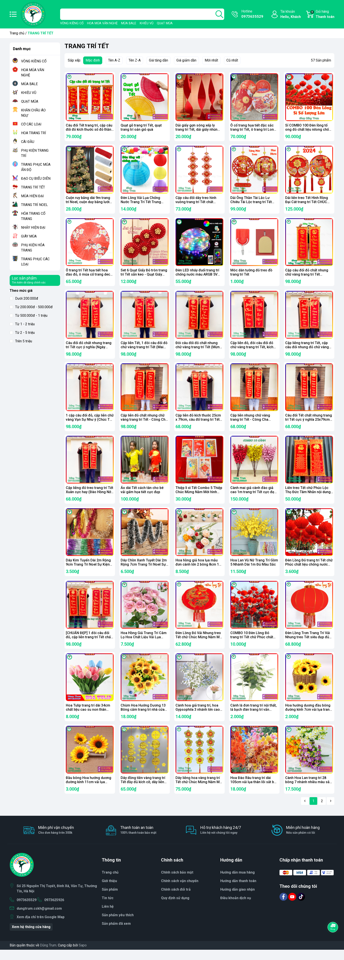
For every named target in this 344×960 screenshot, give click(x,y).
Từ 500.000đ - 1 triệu (28, 315)
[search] (219, 14)
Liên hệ (108, 917)
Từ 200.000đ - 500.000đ (31, 307)
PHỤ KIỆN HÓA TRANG (33, 247)
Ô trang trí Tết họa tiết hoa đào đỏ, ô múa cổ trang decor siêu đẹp (90, 276)
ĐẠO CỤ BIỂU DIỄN (35, 178)
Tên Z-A (135, 60)
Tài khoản (290, 14)
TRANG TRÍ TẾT (33, 187)
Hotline (252, 14)
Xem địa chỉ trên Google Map (40, 927)
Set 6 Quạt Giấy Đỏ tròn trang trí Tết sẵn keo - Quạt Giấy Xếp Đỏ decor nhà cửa (144, 276)
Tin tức (107, 908)
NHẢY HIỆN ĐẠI (33, 227)
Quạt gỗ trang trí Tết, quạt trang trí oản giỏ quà (141, 127)
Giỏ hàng (322, 14)
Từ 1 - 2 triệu (22, 324)
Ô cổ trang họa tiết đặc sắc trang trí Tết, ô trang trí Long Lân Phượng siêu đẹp (253, 129)
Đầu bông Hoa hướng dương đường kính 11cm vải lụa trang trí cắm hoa (88, 791)
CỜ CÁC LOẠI (31, 124)
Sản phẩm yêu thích (118, 925)
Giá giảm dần (186, 60)
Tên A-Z (114, 60)
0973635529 (26, 910)
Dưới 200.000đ (24, 298)
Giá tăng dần (158, 60)
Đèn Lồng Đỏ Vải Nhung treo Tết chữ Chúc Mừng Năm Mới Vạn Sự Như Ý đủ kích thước (199, 644)
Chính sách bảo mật (177, 883)
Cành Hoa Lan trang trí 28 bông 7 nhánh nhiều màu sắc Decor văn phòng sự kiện (308, 791)
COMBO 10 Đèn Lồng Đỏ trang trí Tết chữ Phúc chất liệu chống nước (251, 644)
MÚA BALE (128, 23)
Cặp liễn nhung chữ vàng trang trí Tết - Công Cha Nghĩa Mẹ (250, 423)
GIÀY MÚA (29, 236)
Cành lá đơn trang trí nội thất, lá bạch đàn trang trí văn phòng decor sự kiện (253, 718)
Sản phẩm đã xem (116, 934)
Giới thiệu (109, 891)
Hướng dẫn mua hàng (237, 883)
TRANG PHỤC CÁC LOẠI (35, 261)
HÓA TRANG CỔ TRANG (33, 216)
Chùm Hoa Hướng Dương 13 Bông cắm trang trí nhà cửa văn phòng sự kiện (143, 718)
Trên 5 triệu (21, 341)
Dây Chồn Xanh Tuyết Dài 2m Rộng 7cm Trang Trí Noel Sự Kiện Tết (144, 570)
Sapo (83, 955)
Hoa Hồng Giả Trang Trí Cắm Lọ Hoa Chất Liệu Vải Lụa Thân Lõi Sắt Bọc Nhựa (144, 644)
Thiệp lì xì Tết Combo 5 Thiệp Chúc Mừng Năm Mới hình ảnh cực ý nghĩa (199, 497)
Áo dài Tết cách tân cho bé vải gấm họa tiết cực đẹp (142, 495)
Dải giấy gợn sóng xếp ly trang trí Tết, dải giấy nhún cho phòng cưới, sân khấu (196, 129)
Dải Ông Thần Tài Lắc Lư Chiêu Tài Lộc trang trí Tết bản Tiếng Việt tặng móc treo (253, 203)
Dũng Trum (48, 955)
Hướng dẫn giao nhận (237, 900)
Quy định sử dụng (175, 908)
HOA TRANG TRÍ (33, 133)
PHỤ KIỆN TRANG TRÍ (34, 153)
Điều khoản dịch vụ (235, 908)
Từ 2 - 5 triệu (22, 332)
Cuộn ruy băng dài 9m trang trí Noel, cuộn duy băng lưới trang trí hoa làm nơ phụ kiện (88, 203)
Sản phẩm (110, 900)
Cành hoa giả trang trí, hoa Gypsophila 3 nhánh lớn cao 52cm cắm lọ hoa (198, 718)
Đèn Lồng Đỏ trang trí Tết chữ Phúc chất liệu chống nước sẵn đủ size (309, 570)
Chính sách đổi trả (176, 900)
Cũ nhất (232, 60)
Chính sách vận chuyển (179, 891)
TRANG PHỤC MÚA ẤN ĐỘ (35, 167)
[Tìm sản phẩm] (142, 14)
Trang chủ (17, 33)
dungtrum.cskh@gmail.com (39, 919)
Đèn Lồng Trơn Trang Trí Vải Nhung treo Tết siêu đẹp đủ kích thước (307, 644)
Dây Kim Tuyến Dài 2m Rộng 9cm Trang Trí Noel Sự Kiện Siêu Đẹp (88, 570)
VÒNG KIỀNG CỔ (72, 23)
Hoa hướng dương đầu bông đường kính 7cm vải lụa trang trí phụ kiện (308, 718)
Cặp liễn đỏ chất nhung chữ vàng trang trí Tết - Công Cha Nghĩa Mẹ (144, 423)
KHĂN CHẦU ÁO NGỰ (33, 113)
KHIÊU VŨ (146, 23)
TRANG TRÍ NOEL (34, 205)
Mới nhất (211, 60)
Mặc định (93, 60)
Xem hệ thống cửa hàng (31, 937)
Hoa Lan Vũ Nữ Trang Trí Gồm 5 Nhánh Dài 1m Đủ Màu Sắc (254, 568)
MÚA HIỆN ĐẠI (32, 196)
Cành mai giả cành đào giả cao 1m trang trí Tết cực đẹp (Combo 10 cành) (253, 497)
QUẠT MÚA (165, 23)
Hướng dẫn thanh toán (238, 891)
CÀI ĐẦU (27, 142)
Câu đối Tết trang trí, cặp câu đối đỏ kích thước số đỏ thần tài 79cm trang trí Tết (89, 129)
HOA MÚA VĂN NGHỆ (102, 23)
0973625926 (54, 910)
